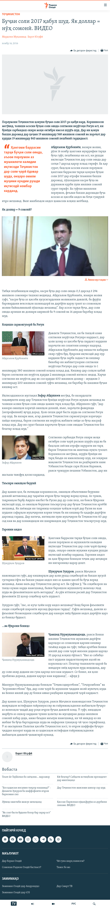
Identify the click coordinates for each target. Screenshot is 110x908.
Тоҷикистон (11, 14)
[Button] (83, 51)
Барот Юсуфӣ (35, 37)
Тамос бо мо (63, 867)
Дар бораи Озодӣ (12, 861)
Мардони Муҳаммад (14, 37)
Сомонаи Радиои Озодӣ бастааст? (21, 867)
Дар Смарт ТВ (64, 886)
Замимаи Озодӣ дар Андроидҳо (20, 886)
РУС (74, 904)
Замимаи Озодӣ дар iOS (16, 892)
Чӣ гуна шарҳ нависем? (70, 861)
